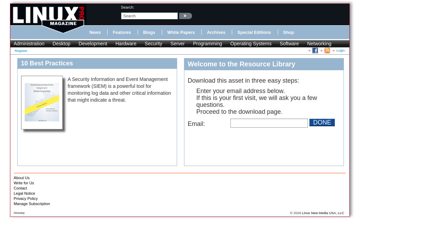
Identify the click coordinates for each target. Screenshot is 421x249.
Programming (207, 43)
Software (289, 43)
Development (93, 43)
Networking (319, 43)
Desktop (61, 43)
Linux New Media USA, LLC (323, 213)
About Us (22, 178)
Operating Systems (251, 43)
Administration (29, 43)
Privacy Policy (26, 198)
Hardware (126, 43)
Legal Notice (24, 193)
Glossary (19, 212)
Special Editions (254, 32)
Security (153, 43)
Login (341, 50)
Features (122, 32)
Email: (196, 123)
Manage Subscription (32, 204)
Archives (216, 32)
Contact (20, 188)
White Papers (181, 32)
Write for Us (24, 183)
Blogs (149, 32)
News (95, 32)
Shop (288, 32)
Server (178, 43)
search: (128, 7)
